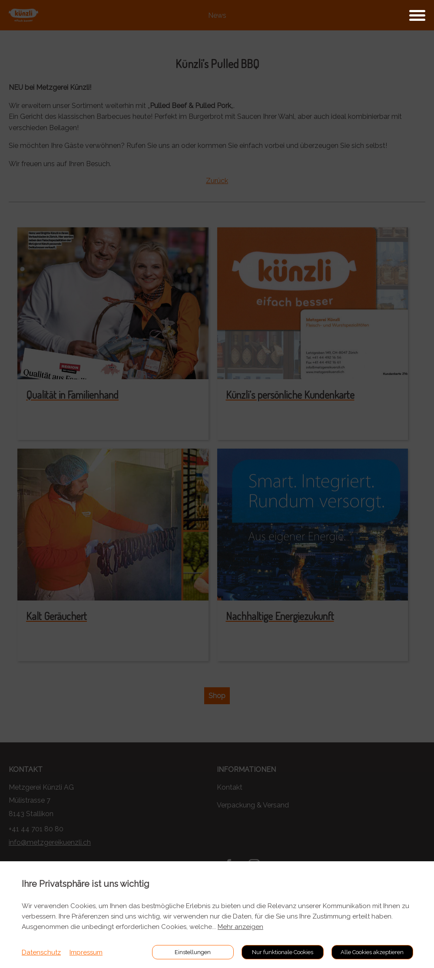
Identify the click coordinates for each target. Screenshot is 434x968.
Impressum (86, 952)
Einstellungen (193, 952)
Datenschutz (41, 952)
